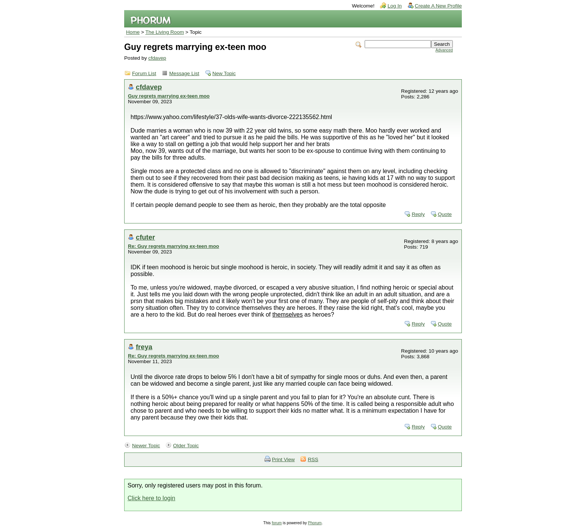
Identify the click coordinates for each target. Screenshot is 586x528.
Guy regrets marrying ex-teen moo (169, 96)
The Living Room (165, 32)
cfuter (145, 237)
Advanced (444, 50)
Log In (395, 6)
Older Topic (186, 445)
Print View (283, 459)
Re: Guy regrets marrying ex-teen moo (173, 246)
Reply (418, 214)
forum (277, 523)
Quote (445, 214)
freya (144, 347)
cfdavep (157, 58)
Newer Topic (146, 445)
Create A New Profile (438, 6)
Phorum (315, 523)
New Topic (224, 73)
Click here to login (151, 498)
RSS (313, 459)
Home (133, 32)
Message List (184, 73)
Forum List (144, 73)
